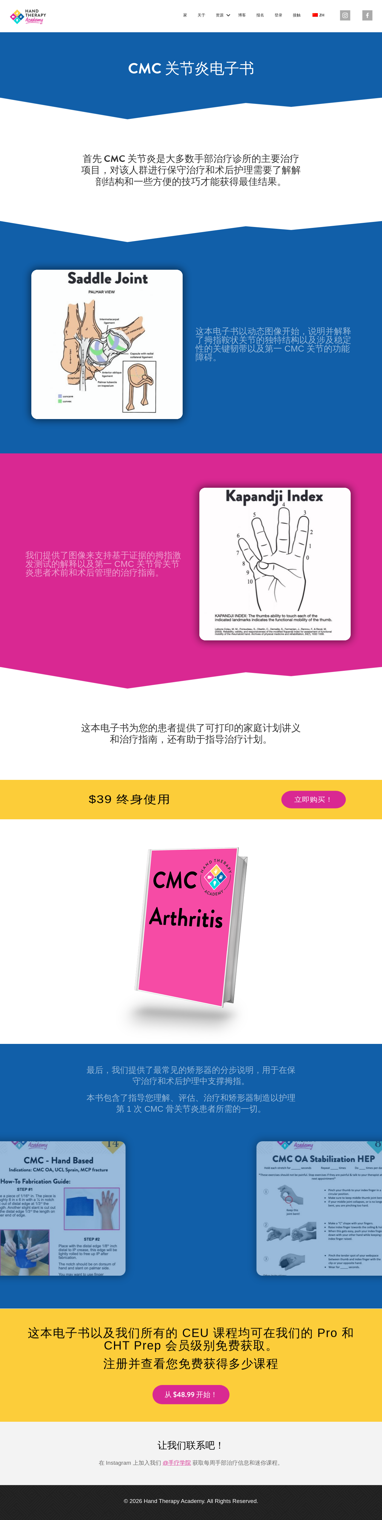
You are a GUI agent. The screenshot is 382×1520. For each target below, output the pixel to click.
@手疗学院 (177, 1463)
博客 (242, 15)
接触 (297, 15)
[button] (228, 15)
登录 (278, 15)
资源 (220, 15)
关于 (201, 15)
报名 (260, 15)
